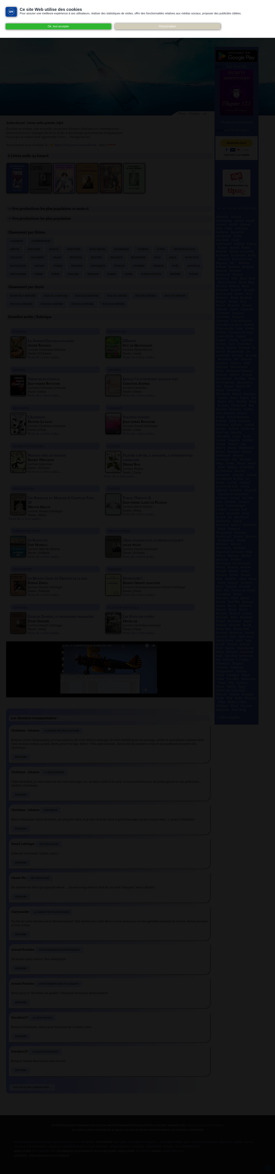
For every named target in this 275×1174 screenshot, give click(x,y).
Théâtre (175, 274)
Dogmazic (225, 1142)
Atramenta (136, 1142)
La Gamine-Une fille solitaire (61, 730)
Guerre (57, 266)
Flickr (248, 1142)
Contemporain (40, 241)
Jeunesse (138, 266)
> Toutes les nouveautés (236, 122)
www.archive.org (44, 1151)
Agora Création (173, 1151)
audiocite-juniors (28, 446)
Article (53, 249)
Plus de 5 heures (175, 296)
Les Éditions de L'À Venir (78, 1146)
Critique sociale (184, 249)
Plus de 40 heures (113, 304)
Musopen (102, 1146)
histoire (20, 607)
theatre (115, 569)
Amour (14, 249)
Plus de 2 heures (145, 296)
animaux (115, 408)
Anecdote (33, 249)
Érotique (116, 257)
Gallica (19, 1146)
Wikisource (154, 1146)
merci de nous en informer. (205, 1125)
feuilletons (23, 488)
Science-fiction (151, 274)
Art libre (120, 1142)
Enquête (96, 257)
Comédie (142, 249)
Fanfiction (192, 257)
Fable (172, 257)
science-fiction (26, 531)
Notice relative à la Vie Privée (73, 1142)
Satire (128, 274)
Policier (73, 274)
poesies (19, 369)
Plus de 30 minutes (86, 296)
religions (21, 408)
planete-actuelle (123, 607)
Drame (57, 257)
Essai (157, 257)
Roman (111, 274)
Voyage (193, 274)
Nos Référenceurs (187, 1146)
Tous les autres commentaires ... (32, 1087)
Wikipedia (137, 1146)
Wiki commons (119, 1146)
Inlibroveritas (37, 1146)
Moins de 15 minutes (22, 296)
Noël (175, 266)
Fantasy (39, 266)
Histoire (76, 266)
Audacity (151, 1142)
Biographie (121, 249)
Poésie (55, 274)
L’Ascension (50, 810)
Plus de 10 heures (21, 304)
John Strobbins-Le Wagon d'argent (59, 950)
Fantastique (18, 266)
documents (22, 569)
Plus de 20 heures (82, 304)
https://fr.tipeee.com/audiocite (75, 145)
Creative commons (204, 1142)
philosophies (119, 531)
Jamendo (55, 1146)
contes (114, 488)
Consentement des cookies (32, 1142)
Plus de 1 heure (117, 296)
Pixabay (168, 1146)
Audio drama (97, 249)
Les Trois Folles (48, 844)
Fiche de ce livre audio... (44, 357)
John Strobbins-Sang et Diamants (58, 984)
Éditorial (76, 257)
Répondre (20, 757)
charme (114, 369)
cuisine (114, 446)
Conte (161, 249)
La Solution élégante (45, 1051)
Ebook (238, 1142)
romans (19, 331)
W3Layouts (142, 1151)
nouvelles (117, 331)
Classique (16, 241)
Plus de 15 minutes (55, 296)
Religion (93, 274)
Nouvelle (193, 266)
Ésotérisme (138, 257)
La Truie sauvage (54, 772)
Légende (158, 266)
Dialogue (16, 257)
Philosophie (18, 274)
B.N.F (187, 1142)
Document (37, 257)
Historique (98, 266)
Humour (119, 266)
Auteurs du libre (170, 1142)
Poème (39, 274)
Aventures (73, 249)
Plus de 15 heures (52, 304)
